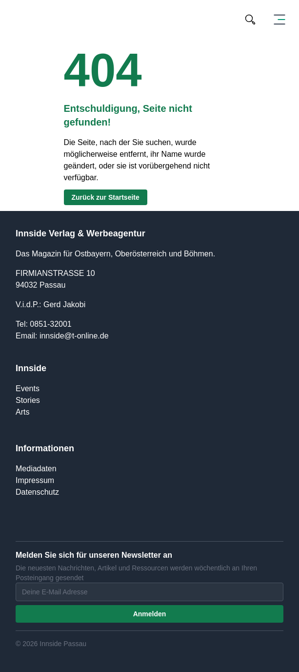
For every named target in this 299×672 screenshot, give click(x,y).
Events (28, 388)
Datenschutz (37, 492)
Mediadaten (36, 468)
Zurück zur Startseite (106, 197)
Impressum (35, 480)
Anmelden (149, 614)
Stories (28, 400)
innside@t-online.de (74, 336)
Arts (22, 412)
